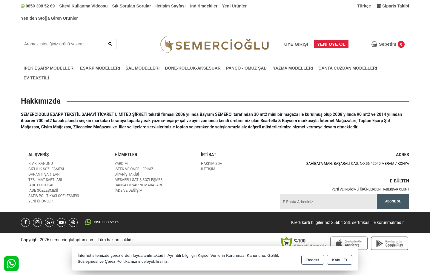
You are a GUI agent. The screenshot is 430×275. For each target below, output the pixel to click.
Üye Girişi (296, 44)
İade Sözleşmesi (43, 190)
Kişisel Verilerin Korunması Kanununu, (232, 255)
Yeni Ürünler (234, 6)
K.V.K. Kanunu (40, 164)
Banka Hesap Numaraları (138, 185)
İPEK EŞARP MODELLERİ (49, 68)
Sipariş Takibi (127, 174)
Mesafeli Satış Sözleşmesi (139, 180)
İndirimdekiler (204, 6)
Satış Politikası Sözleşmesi (53, 196)
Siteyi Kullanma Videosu (83, 6)
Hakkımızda (211, 164)
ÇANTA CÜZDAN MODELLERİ (347, 68)
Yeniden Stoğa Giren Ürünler (49, 18)
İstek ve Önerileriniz (134, 169)
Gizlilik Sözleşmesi (46, 169)
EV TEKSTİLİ (36, 78)
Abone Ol (393, 201)
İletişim (208, 169)
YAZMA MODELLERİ (293, 68)
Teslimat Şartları (45, 180)
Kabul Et (339, 259)
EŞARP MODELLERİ (100, 68)
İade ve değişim (128, 190)
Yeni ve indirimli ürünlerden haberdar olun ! (370, 189)
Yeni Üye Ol (331, 44)
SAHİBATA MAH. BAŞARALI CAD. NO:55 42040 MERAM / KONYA (357, 164)
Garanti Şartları (44, 174)
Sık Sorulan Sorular (131, 6)
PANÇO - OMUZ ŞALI (247, 68)
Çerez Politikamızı (121, 261)
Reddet (312, 259)
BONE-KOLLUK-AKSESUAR (193, 68)
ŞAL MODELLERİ (142, 68)
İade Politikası (41, 185)
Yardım (121, 164)
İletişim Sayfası (171, 6)
